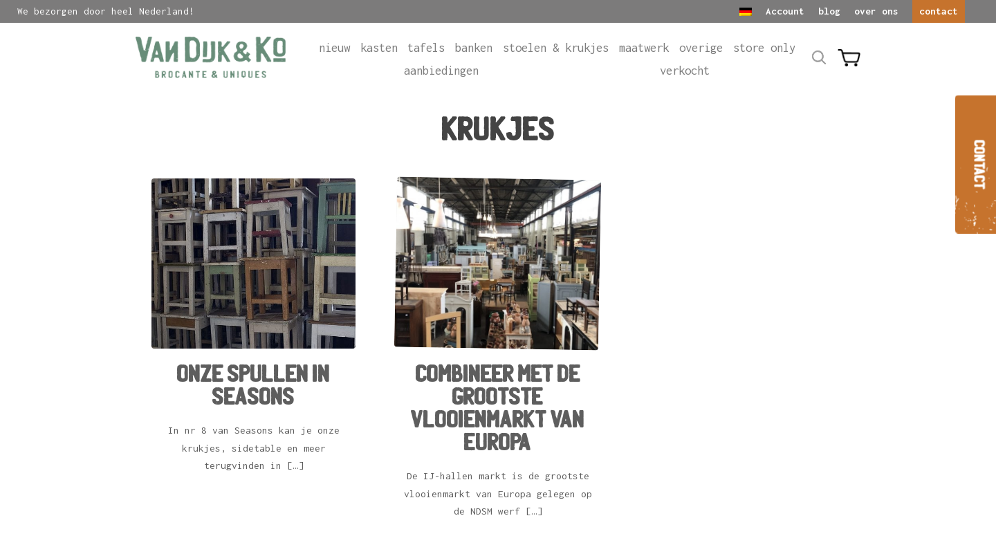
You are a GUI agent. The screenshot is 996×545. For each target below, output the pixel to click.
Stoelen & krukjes (556, 48)
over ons (876, 11)
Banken (473, 48)
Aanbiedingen (441, 70)
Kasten (379, 48)
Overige (701, 48)
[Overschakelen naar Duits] (745, 12)
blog (829, 11)
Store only (764, 48)
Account (785, 11)
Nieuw (334, 48)
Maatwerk (644, 48)
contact (938, 11)
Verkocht (685, 70)
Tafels (426, 48)
